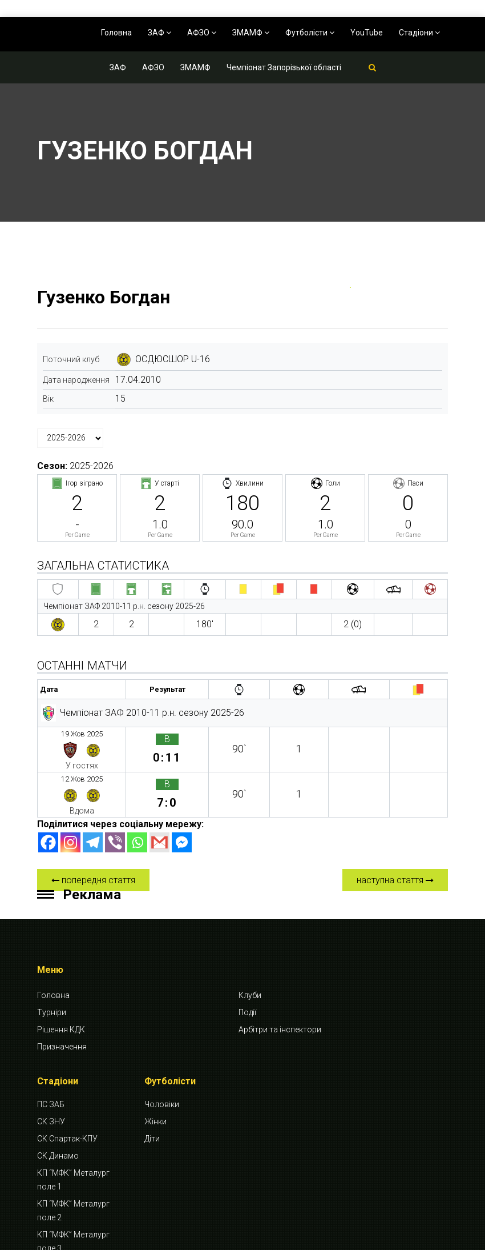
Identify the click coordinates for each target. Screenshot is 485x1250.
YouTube (366, 32)
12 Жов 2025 (69, 754)
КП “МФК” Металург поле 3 (73, 1190)
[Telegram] (93, 791)
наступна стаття (395, 828)
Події (247, 960)
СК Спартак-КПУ (67, 1087)
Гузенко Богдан (103, 297)
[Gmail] (159, 791)
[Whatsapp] (137, 791)
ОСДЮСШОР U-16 (172, 359)
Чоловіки (161, 1053)
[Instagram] (70, 791)
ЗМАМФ (250, 32)
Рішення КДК (61, 978)
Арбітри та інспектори (280, 978)
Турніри (51, 960)
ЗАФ (159, 32)
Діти (152, 1087)
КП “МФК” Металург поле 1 (73, 1128)
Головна (116, 32)
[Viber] (115, 791)
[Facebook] (48, 791)
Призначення (62, 995)
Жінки (155, 1070)
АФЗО (201, 32)
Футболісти (309, 32)
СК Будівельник (66, 1214)
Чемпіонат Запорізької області (284, 67)
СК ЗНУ (51, 1070)
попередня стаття (93, 828)
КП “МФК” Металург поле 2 (73, 1159)
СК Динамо (58, 1104)
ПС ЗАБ (50, 1053)
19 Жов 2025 (69, 732)
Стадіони (419, 32)
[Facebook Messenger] (182, 791)
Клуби (250, 943)
